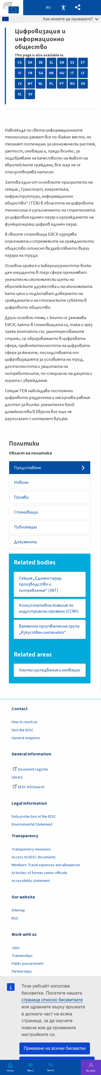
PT (62, 83)
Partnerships (22, 971)
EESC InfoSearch (28, 787)
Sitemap (18, 910)
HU (62, 73)
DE (41, 62)
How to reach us (24, 722)
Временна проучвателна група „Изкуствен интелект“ (49, 629)
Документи (25, 542)
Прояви (21, 497)
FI (19, 73)
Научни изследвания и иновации (49, 670)
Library (17, 777)
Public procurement (27, 963)
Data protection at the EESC (34, 816)
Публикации (25, 527)
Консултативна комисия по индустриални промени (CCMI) (48, 608)
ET (83, 62)
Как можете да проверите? (70, 19)
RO (72, 83)
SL (20, 94)
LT (83, 73)
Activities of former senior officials (39, 873)
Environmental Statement (32, 824)
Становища (26, 512)
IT (72, 73)
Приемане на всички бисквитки (55, 1048)
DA (30, 62)
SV (30, 94)
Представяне (27, 468)
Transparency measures (31, 849)
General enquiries (26, 738)
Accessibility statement (31, 881)
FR (30, 73)
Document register (30, 769)
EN (62, 62)
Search (50, 1070)
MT (30, 83)
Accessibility (63, 7)
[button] (77, 7)
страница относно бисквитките (52, 1000)
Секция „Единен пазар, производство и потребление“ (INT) (40, 584)
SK (83, 83)
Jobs (16, 948)
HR (51, 73)
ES (72, 62)
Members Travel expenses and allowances (46, 865)
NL (41, 83)
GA (41, 73)
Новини (21, 482)
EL (51, 62)
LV (20, 83)
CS (20, 62)
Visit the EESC (22, 730)
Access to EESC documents (34, 857)
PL (51, 83)
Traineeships (22, 956)
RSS (15, 918)
